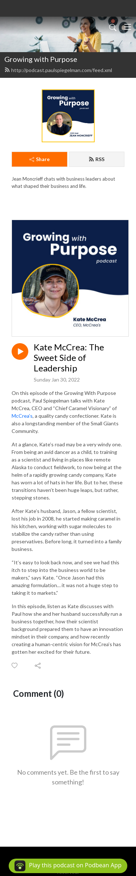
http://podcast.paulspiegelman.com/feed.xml (58, 70)
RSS (96, 159)
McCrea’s (22, 416)
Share (39, 159)
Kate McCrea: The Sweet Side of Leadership (69, 357)
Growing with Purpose (40, 59)
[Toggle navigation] (127, 27)
